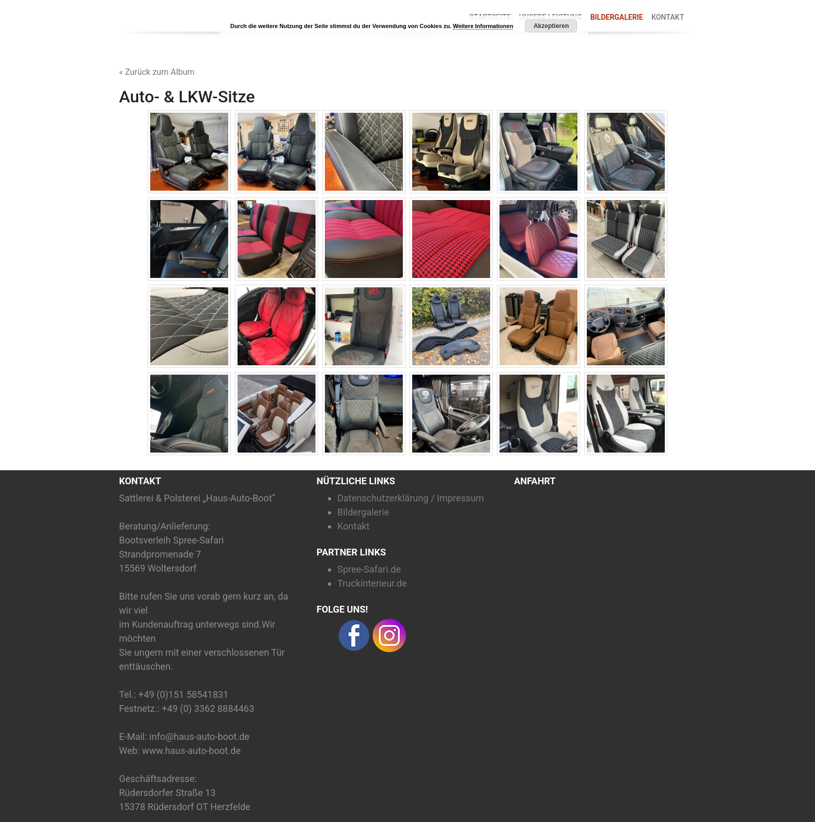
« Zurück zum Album (156, 72)
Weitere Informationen (483, 26)
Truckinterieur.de (372, 583)
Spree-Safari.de (369, 569)
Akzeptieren (551, 26)
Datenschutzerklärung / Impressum (410, 498)
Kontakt (667, 17)
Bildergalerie (616, 17)
